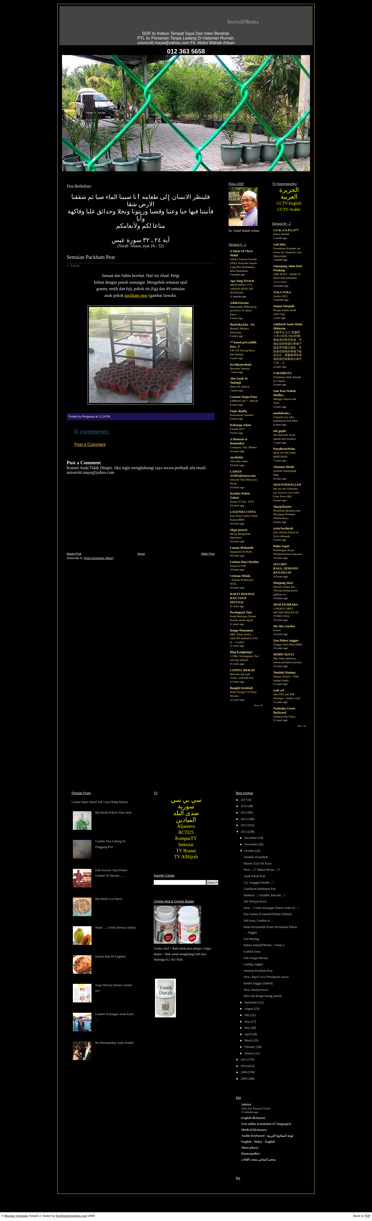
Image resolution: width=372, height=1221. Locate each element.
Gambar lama (252, 951)
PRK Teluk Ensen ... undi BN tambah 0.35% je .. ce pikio (244, 638)
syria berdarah (283, 528)
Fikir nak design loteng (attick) (263, 996)
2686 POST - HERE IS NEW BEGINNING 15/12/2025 (286, 278)
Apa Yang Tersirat (242, 281)
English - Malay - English (258, 1141)
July (247, 1015)
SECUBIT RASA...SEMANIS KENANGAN (285, 568)
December (251, 838)
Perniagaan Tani (241, 612)
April (248, 1034)
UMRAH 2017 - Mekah (244, 400)
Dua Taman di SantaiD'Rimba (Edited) (268, 914)
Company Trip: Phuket (243, 447)
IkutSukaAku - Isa (242, 324)
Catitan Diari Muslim (244, 562)
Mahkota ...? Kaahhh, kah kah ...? (264, 895)
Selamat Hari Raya (284, 716)
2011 (244, 1059)
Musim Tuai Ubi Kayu (258, 863)
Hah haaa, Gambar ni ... (258, 920)
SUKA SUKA (282, 292)
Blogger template (16, 1215)
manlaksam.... (282, 413)
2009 (244, 1072)
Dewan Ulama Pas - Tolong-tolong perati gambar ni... (285, 590)
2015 (244, 812)
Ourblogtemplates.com (71, 1215)
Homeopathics (250, 1153)
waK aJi (278, 690)
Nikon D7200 (238, 565)
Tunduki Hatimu (284, 672)
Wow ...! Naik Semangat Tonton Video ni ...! (271, 908)
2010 (244, 1066)
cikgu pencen (238, 530)
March (248, 1040)
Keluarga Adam (240, 425)
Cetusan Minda (240, 576)
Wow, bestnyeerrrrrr (256, 990)
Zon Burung (251, 939)
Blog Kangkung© (241, 652)
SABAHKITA (282, 373)
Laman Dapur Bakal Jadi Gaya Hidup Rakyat (100, 802)
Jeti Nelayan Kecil (255, 901)
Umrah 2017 (237, 428)
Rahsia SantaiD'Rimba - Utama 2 (264, 945)
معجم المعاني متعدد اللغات (258, 1159)
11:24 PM (104, 416)
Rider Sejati (281, 546)
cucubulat (236, 457)
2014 (244, 819)
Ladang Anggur (253, 964)
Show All (258, 705)
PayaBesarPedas (284, 449)
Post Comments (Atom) (98, 558)
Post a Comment (89, 444)
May (247, 1028)
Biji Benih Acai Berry (108, 899)
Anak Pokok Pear (254, 876)
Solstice (246, 1104)
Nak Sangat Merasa (256, 958)
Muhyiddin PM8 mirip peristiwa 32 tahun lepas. (243, 310)
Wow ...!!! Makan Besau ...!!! (262, 869)
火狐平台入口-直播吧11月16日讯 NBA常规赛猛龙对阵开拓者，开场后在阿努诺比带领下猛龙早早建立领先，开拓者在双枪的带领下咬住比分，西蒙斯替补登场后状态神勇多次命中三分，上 (287, 348)
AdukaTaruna (239, 303)
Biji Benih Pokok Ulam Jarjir (113, 812)
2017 (244, 800)
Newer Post (74, 553)
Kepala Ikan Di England (110, 956)
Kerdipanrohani (240, 364)
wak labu (279, 244)
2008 (244, 1078)
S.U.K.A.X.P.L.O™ (286, 230)
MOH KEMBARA (285, 604)
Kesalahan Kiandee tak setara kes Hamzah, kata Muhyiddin (287, 252)
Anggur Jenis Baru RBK (287, 644)
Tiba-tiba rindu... (240, 461)
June (247, 1021)
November (251, 844)
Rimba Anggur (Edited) (258, 983)
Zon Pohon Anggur (286, 640)
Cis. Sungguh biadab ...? (259, 882)
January (249, 1053)
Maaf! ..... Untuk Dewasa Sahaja (115, 927)
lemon (277, 630)
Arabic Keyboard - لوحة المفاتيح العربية (267, 1136)
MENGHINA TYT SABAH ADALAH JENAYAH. (241, 288)
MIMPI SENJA (283, 654)
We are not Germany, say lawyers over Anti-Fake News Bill (286, 492)
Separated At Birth (241, 551)
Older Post (207, 553)
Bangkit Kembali (241, 688)
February (250, 1047)
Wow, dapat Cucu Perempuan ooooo (266, 977)
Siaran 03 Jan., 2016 (242, 501)
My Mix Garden (284, 626)
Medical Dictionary (254, 1130)
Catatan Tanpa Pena (243, 397)
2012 (244, 831)
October (249, 851)
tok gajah (279, 431)
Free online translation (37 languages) (266, 1124)
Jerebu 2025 (280, 296)
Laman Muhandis (242, 548)
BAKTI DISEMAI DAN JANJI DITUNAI (242, 598)
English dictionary (253, 1118)
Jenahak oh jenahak (256, 857)
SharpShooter (282, 506)
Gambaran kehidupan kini (260, 889)
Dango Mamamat (241, 630)
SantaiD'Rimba (243, 22)
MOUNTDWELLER (287, 484)
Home (141, 553)
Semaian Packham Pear (91, 257)
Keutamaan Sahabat (241, 414)
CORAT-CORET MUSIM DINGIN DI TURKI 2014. (285, 612)
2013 (244, 825)
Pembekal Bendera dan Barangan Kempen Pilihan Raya (286, 514)
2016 (244, 806)
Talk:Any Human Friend (255, 1108)
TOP (367, 1215)
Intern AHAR (281, 234)
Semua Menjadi (283, 306)
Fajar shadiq (238, 411)
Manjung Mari (283, 583)
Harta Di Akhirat (240, 386)
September (251, 1002)
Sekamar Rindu (283, 467)
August (249, 1008)
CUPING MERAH (242, 670)
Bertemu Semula (240, 368)
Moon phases (250, 1147)
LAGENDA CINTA (243, 512)
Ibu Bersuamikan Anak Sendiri (114, 1043)
